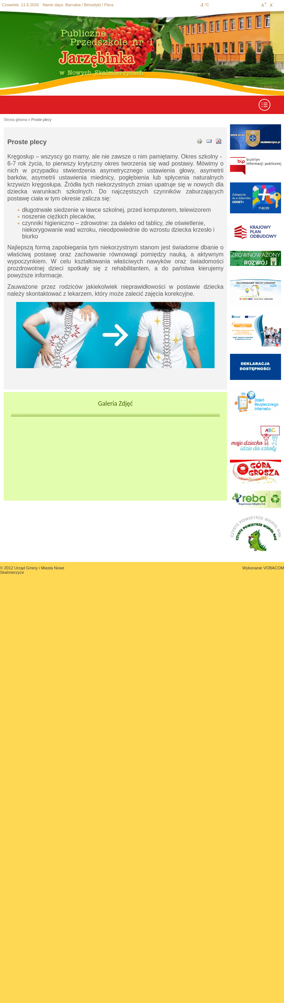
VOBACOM (273, 568)
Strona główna (15, 120)
